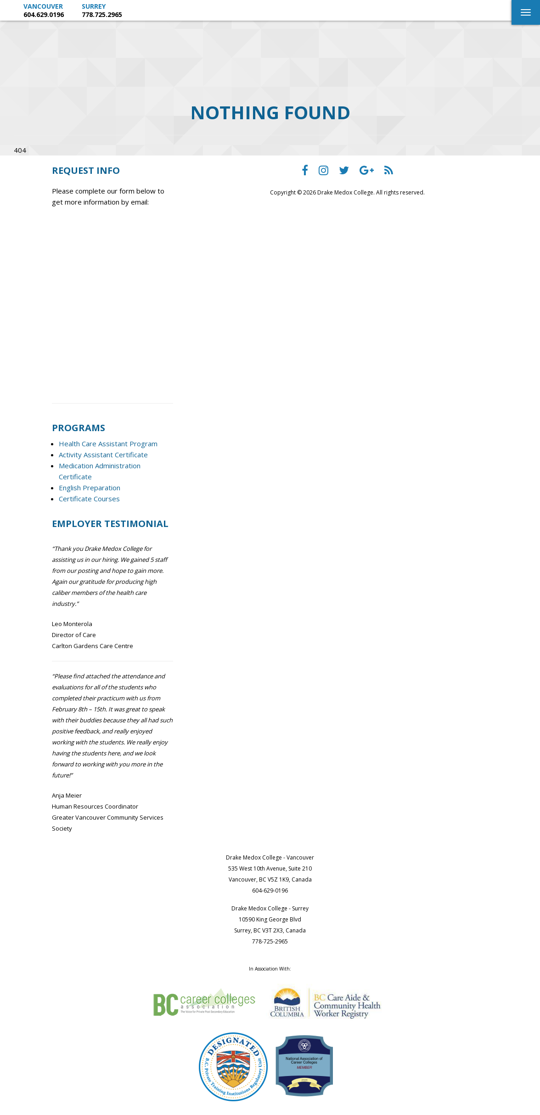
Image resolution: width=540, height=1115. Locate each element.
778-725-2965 (270, 941)
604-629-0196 (270, 890)
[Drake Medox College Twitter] (344, 172)
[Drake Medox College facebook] (305, 172)
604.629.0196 (43, 14)
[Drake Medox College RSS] (389, 172)
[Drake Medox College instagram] (323, 172)
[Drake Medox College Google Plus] (366, 172)
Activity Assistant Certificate (103, 454)
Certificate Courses (89, 498)
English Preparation (89, 487)
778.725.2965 (102, 14)
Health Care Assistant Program (108, 443)
